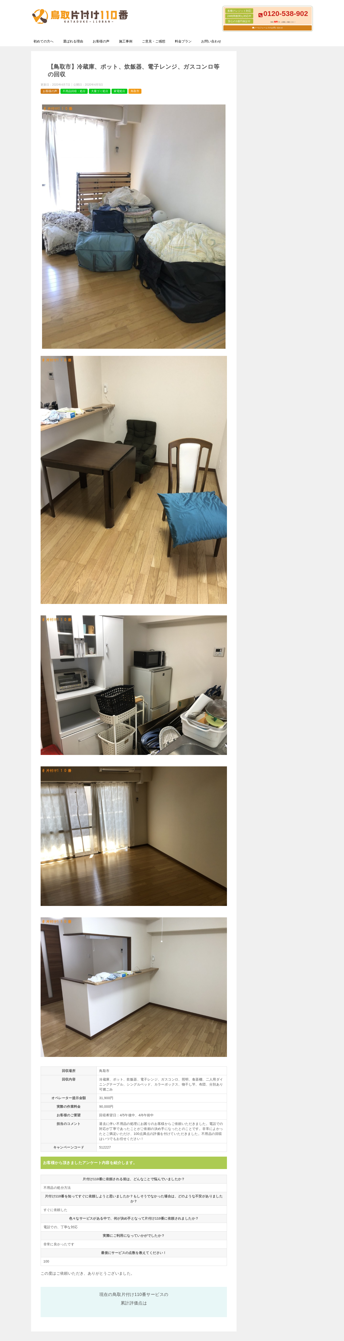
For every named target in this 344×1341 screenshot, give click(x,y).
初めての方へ (43, 41)
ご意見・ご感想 (153, 41)
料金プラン (183, 41)
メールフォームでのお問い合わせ (268, 28)
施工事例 (125, 41)
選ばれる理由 (73, 41)
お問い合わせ (211, 41)
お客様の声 (101, 41)
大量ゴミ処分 (99, 91)
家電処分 (119, 91)
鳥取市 (135, 91)
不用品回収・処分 (74, 91)
